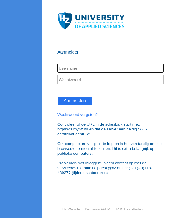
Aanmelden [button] (75, 100)
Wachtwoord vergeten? (77, 114)
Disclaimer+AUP (97, 209)
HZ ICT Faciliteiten (128, 209)
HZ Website (71, 209)
